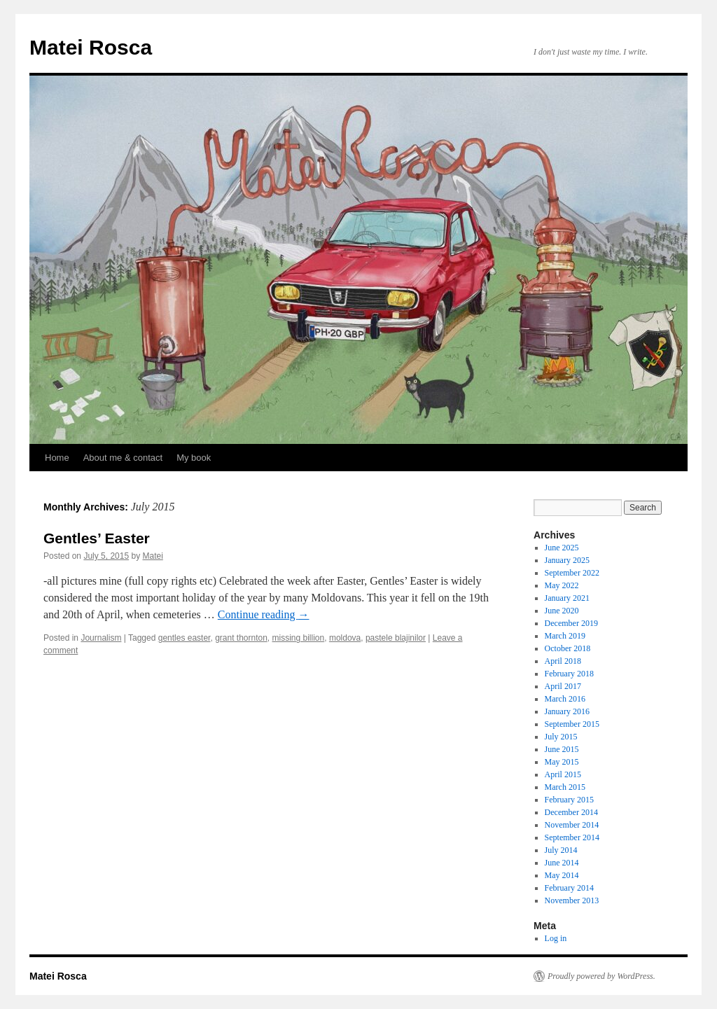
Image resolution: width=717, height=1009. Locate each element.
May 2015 (562, 762)
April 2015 (563, 774)
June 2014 (562, 863)
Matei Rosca (90, 47)
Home (57, 457)
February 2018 (569, 674)
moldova (345, 638)
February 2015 (569, 800)
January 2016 (567, 711)
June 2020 (562, 610)
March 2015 (565, 787)
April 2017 (563, 686)
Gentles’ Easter (96, 538)
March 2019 (565, 636)
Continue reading (263, 614)
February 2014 (569, 888)
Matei (152, 556)
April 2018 (563, 661)
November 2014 (572, 825)
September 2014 (572, 837)
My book (193, 457)
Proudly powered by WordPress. (601, 976)
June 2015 (562, 749)
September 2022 (572, 573)
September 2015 (572, 724)
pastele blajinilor (396, 638)
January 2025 (567, 560)
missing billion (298, 638)
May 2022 (562, 585)
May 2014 (562, 875)
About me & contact (122, 457)
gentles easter (184, 638)
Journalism (101, 638)
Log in (556, 938)
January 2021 (567, 598)
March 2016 (565, 699)
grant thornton (241, 638)
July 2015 (561, 737)
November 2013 (572, 900)
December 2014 (571, 812)
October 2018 (568, 648)
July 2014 (561, 850)
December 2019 (571, 623)
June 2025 (562, 547)
